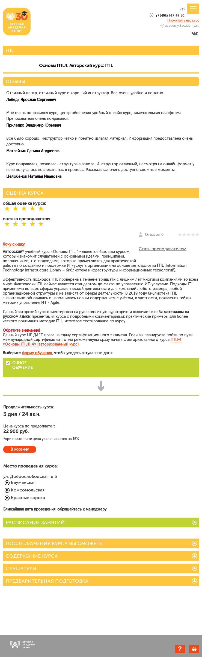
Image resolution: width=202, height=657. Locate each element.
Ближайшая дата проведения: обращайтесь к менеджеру (54, 509)
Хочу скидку (14, 244)
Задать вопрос (180, 649)
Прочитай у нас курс (183, 20)
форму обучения (37, 353)
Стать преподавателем (162, 248)
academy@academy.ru (182, 25)
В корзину (20, 449)
